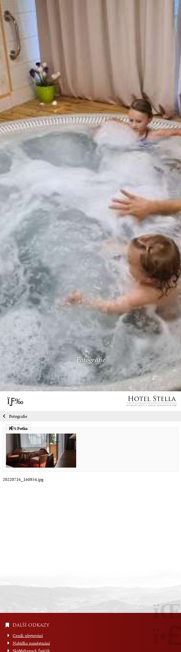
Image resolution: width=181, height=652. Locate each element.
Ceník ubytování (28, 635)
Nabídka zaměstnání (31, 643)
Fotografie (18, 416)
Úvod (151, 401)
